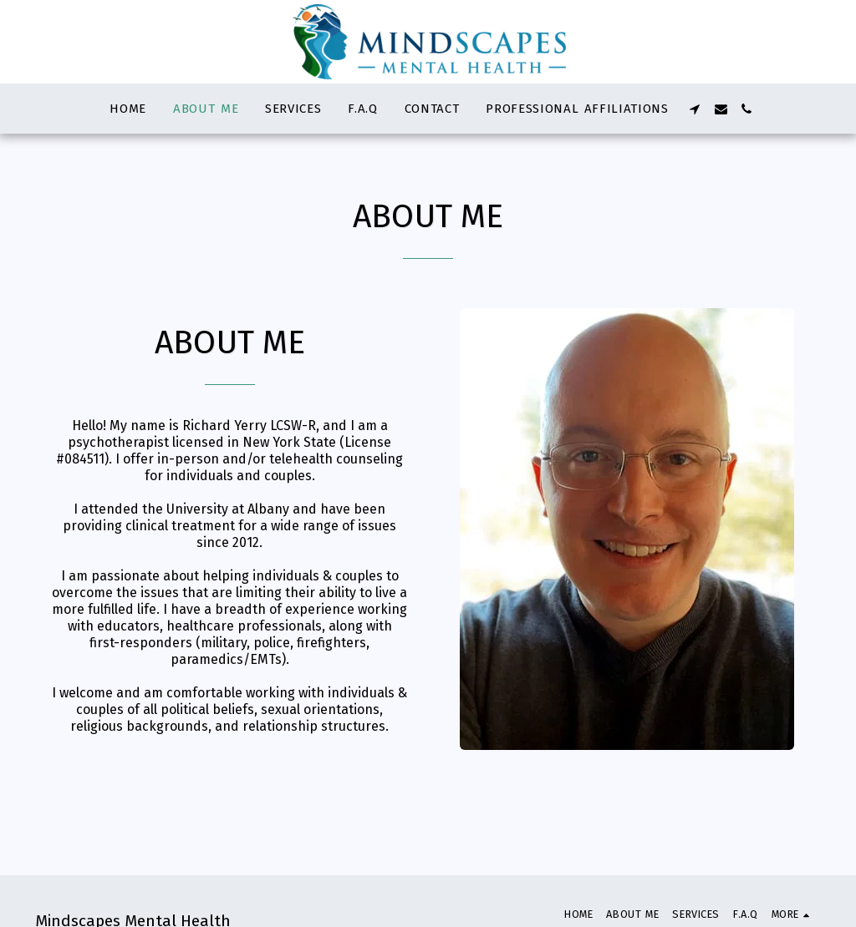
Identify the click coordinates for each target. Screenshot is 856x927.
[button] (695, 109)
